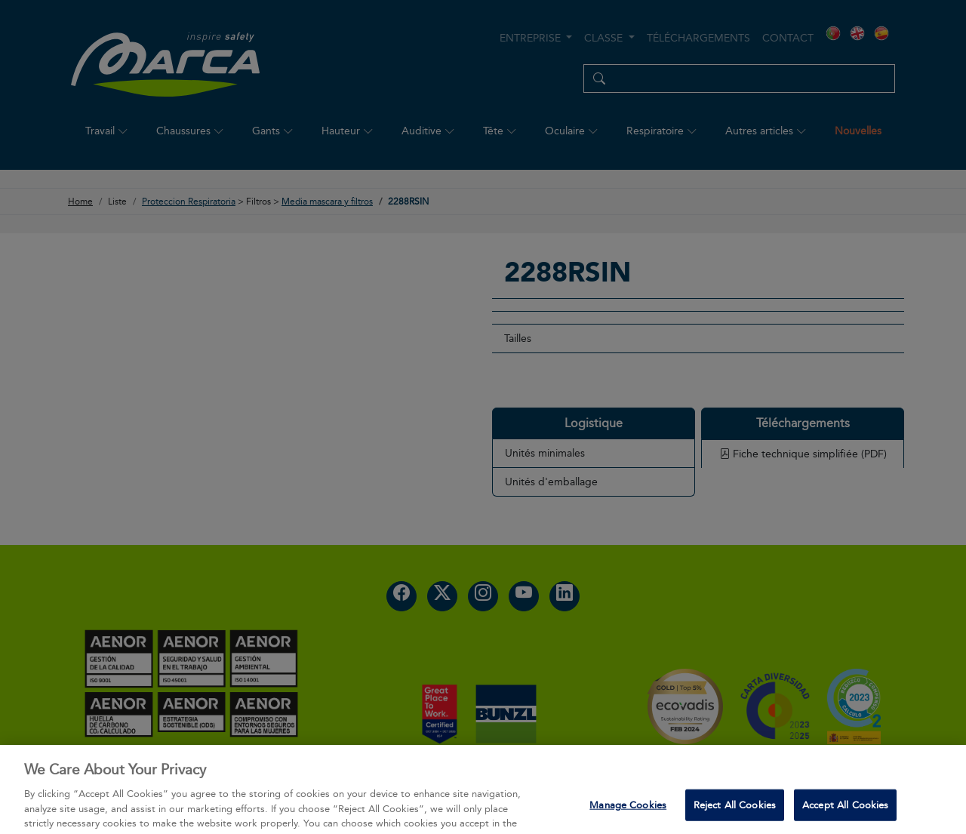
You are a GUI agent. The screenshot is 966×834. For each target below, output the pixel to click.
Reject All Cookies (735, 815)
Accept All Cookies (845, 815)
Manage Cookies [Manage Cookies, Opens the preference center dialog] (627, 815)
